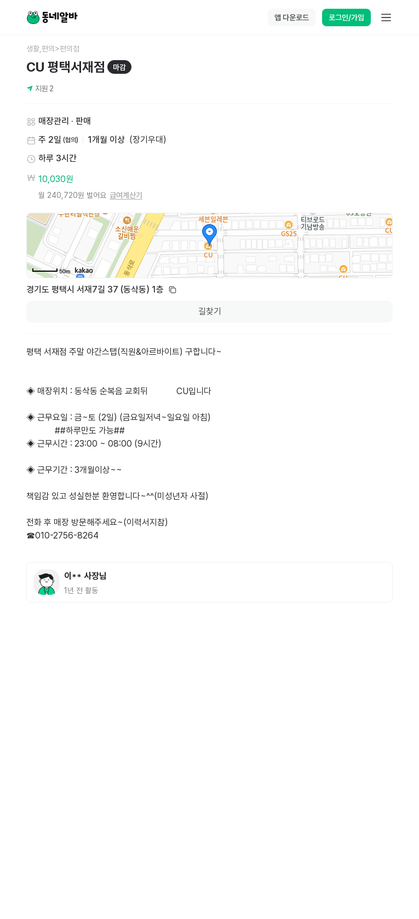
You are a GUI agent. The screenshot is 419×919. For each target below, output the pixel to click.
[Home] (52, 17)
